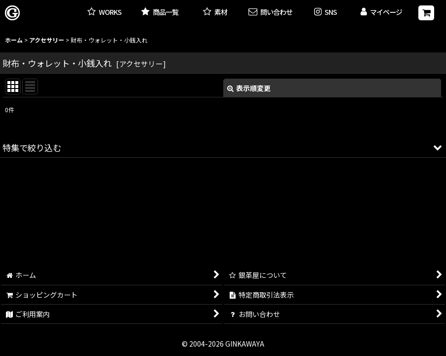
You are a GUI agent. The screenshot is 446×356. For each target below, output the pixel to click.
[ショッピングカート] (426, 12)
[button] (325, 12)
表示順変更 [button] (249, 88)
